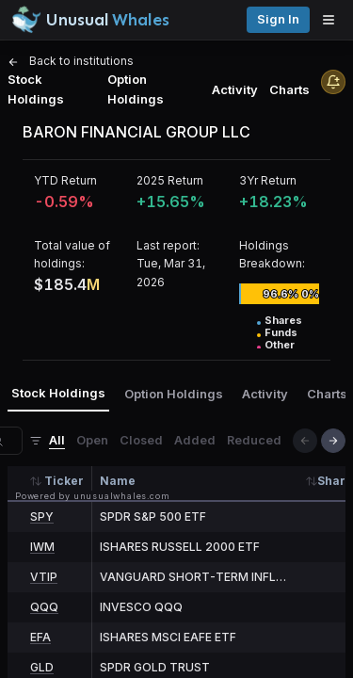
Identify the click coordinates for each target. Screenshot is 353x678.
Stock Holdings (36, 89)
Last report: (168, 245)
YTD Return (65, 180)
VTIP (43, 577)
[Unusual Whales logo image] (90, 20)
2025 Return (169, 180)
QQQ (44, 607)
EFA (40, 637)
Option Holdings (135, 89)
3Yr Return (268, 180)
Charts (289, 89)
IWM (42, 547)
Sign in (278, 19)
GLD (42, 667)
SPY (42, 516)
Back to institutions (71, 61)
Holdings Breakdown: (272, 254)
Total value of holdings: (72, 254)
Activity (235, 89)
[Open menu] (333, 20)
